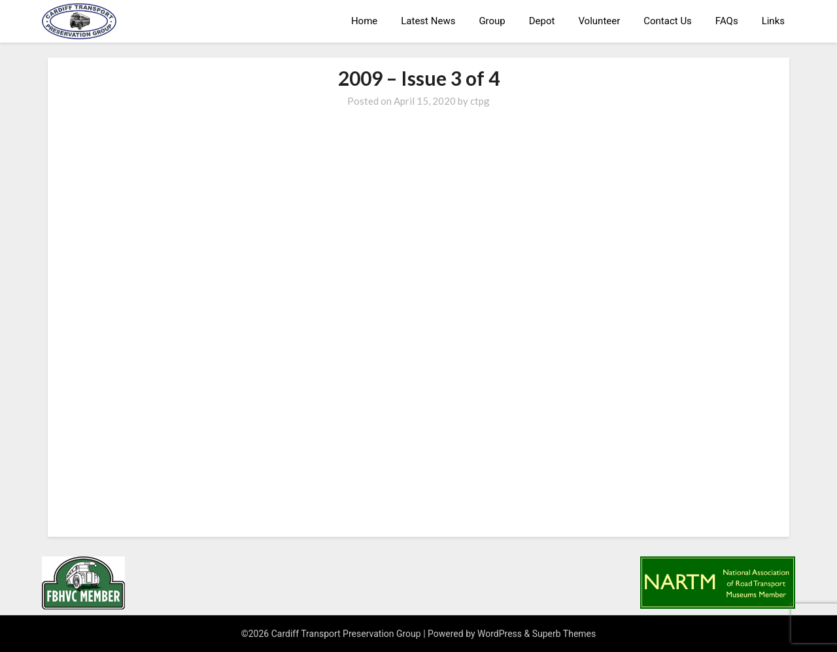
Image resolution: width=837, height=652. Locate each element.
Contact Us (667, 21)
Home (364, 21)
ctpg (480, 101)
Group (492, 21)
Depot (542, 21)
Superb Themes (564, 633)
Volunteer (599, 21)
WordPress (499, 633)
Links (773, 21)
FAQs (726, 21)
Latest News (428, 21)
